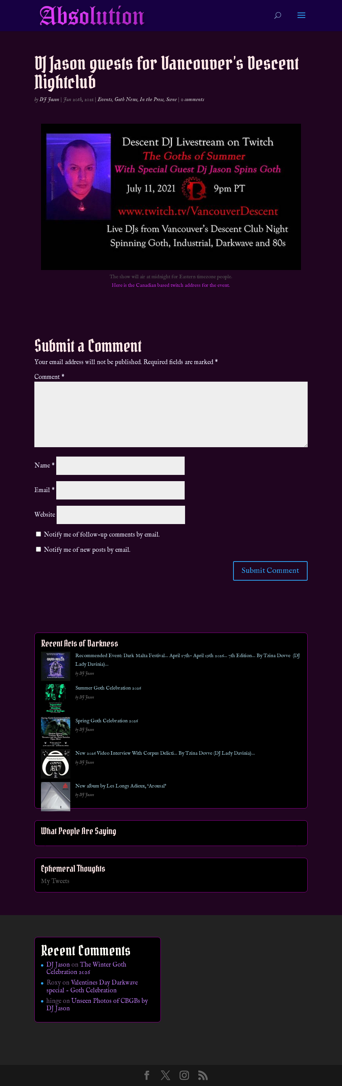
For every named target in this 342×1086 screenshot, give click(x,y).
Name (44, 466)
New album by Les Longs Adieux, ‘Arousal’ (120, 786)
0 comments (192, 99)
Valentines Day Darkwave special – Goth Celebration (92, 986)
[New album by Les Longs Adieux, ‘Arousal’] (55, 798)
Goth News (125, 99)
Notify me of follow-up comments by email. (102, 535)
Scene (171, 99)
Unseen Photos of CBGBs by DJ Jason (97, 1005)
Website (44, 515)
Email (44, 490)
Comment (49, 377)
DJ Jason (49, 99)
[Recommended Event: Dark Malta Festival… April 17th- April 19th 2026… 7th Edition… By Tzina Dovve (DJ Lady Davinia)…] (55, 668)
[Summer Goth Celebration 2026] (55, 700)
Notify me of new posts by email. (87, 550)
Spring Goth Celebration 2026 (106, 721)
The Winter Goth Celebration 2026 (86, 968)
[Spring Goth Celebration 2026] (55, 733)
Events (105, 99)
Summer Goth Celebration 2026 (108, 688)
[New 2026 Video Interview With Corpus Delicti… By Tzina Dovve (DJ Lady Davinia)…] (55, 765)
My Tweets (55, 881)
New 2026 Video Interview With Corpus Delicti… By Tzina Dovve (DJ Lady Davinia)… (165, 753)
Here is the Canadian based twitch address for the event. (171, 285)
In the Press (152, 99)
